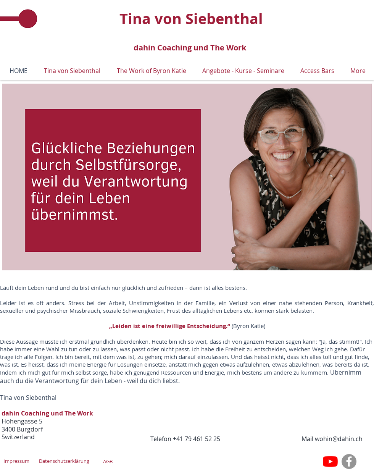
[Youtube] (330, 461)
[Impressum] (16, 461)
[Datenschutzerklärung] (64, 461)
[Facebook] (349, 461)
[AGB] (108, 461)
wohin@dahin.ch (339, 439)
